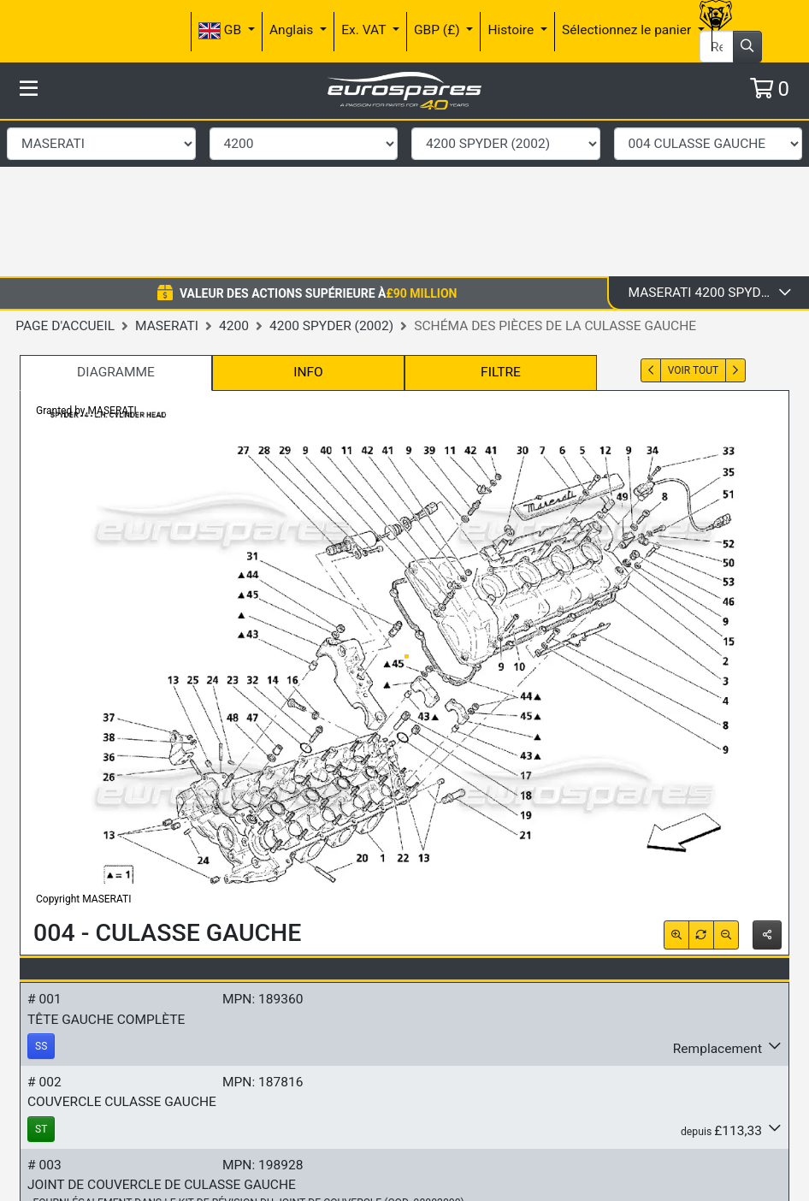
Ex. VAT (365, 30)
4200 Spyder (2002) (331, 168)
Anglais (292, 30)
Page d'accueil (65, 168)
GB (221, 30)
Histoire (512, 30)
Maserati (166, 168)
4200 (234, 168)
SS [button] (41, 889)
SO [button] (41, 1168)
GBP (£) (439, 30)
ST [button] (41, 972)
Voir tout (693, 213)
